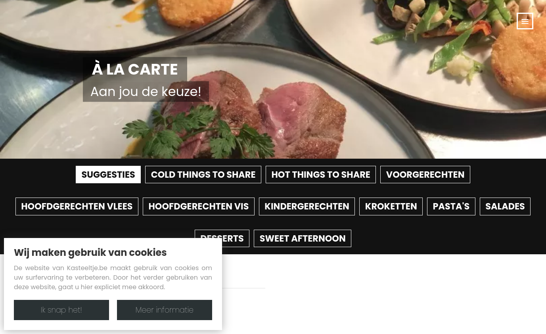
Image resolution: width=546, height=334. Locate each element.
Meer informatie (164, 310)
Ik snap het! (61, 310)
